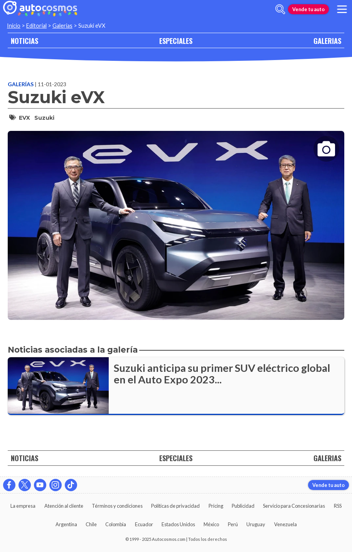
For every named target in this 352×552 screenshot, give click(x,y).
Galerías (21, 84)
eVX (24, 117)
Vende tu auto (308, 9)
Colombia (115, 524)
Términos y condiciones (117, 506)
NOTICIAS (24, 40)
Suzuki (44, 117)
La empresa (22, 506)
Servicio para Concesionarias (294, 506)
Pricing (216, 506)
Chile (91, 524)
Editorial (36, 25)
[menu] (342, 9)
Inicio (13, 25)
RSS (338, 506)
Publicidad (243, 506)
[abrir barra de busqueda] (280, 9)
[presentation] (176, 218)
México (211, 524)
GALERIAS (327, 40)
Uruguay (255, 524)
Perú (233, 524)
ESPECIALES (175, 40)
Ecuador (144, 524)
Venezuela (285, 524)
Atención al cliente (63, 506)
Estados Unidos (178, 524)
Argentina (66, 524)
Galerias (62, 25)
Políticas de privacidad (175, 506)
